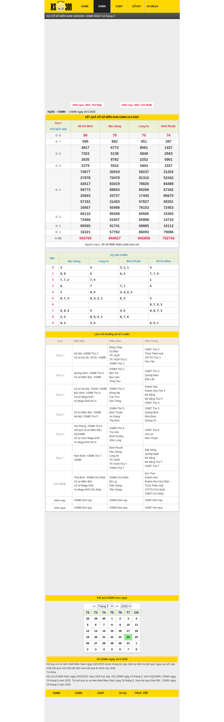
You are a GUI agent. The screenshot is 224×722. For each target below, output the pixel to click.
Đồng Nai (114, 373)
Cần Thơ (114, 377)
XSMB (84, 6)
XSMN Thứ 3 (116, 349)
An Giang (114, 396)
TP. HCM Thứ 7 (118, 444)
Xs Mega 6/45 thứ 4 (85, 381)
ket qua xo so (62, 713)
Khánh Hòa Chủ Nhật (157, 461)
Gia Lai (149, 414)
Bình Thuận (116, 392)
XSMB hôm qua (83, 487)
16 (119, 585)
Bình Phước (168, 106)
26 (87, 597)
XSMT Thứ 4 (152, 383)
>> (116, 561)
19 (87, 591)
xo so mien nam (88, 713)
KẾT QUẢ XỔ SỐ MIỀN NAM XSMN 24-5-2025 (112, 97)
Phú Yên (150, 341)
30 (103, 573)
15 (111, 585)
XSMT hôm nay (153, 480)
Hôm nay (59, 480)
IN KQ (122, 647)
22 (111, 591)
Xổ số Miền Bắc (83, 461)
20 (95, 591)
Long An (144, 106)
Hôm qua (59, 488)
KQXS (51, 92)
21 (103, 591)
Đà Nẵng (150, 375)
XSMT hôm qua (154, 487)
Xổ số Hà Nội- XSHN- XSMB (90, 369)
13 (95, 585)
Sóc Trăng (115, 381)
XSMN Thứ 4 (116, 369)
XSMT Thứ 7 (152, 446)
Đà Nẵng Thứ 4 (154, 379)
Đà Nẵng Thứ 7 (154, 442)
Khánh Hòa (151, 366)
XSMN (102, 6)
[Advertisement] (112, 51)
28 (87, 573)
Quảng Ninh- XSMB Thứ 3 (89, 353)
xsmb (74, 713)
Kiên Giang (115, 465)
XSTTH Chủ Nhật (155, 469)
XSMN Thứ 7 (116, 448)
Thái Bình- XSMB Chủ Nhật (89, 457)
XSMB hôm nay (83, 480)
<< (94, 561)
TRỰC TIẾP (141, 647)
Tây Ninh (114, 400)
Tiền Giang (115, 469)
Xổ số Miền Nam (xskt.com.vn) (120, 224)
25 (136, 591)
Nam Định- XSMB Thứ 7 (88, 436)
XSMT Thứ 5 (152, 388)
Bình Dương (116, 416)
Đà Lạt (113, 461)
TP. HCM (114, 335)
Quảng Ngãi (151, 434)
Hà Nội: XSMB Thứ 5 (86, 396)
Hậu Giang (114, 106)
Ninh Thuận (151, 418)
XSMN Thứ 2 (116, 343)
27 (95, 597)
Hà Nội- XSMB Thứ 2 (86, 333)
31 (128, 597)
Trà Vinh (114, 412)
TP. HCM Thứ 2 (118, 339)
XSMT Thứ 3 (152, 351)
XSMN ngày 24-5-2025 (82, 92)
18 (136, 585)
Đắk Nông (150, 430)
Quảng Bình (151, 392)
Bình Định (150, 396)
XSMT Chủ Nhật (154, 473)
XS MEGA (152, 6)
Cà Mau (113, 331)
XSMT (119, 6)
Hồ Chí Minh (85, 106)
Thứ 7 (58, 103)
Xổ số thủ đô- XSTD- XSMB (90, 337)
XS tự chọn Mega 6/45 (87, 418)
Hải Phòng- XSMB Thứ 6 (88, 406)
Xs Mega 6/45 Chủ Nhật (87, 469)
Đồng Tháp (115, 327)
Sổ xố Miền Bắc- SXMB (87, 392)
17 (128, 585)
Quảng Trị (150, 400)
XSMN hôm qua (118, 487)
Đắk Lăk (149, 359)
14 (103, 585)
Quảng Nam (152, 355)
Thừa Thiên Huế (154, 333)
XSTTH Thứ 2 (153, 337)
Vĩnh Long (115, 420)
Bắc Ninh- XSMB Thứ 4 (87, 373)
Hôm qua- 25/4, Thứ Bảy (87, 85)
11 (136, 579)
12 (87, 585)
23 (119, 591)
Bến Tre (113, 353)
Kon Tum (150, 453)
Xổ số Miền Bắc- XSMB (87, 357)
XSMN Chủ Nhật (118, 457)
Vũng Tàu (114, 361)
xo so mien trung (126, 713)
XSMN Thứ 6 (116, 408)
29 (95, 573)
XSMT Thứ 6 (152, 410)
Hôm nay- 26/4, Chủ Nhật (137, 85)
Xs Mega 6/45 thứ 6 (85, 422)
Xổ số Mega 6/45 (83, 377)
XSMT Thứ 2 (152, 329)
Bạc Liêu (114, 357)
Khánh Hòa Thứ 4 (155, 371)
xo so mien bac (107, 713)
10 (128, 579)
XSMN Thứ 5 (116, 388)
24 (128, 591)
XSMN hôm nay (118, 480)
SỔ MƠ (136, 6)
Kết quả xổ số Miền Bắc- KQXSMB (88, 412)
